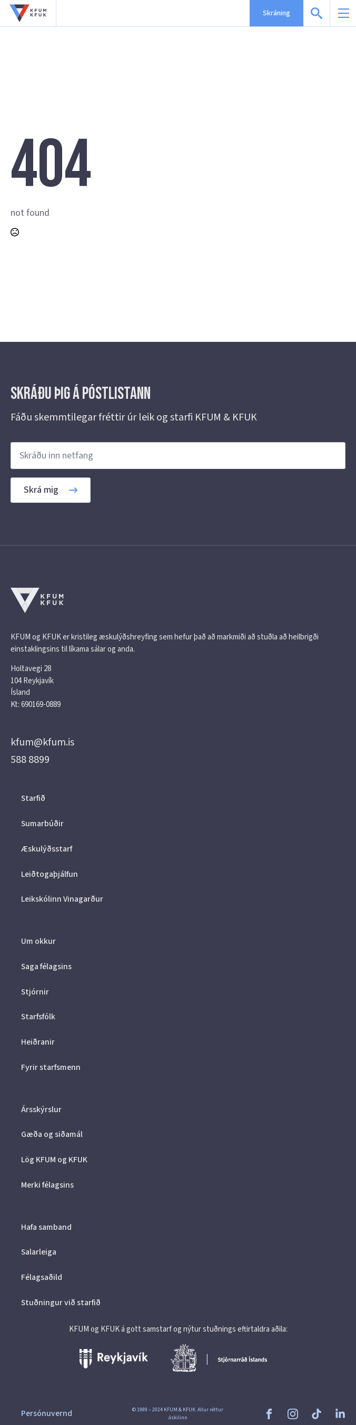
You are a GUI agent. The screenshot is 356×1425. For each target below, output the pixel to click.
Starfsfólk (38, 1016)
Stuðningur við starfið (61, 1302)
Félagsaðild (41, 1277)
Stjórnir (35, 992)
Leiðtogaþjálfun (49, 874)
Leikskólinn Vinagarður (62, 899)
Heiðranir (38, 1042)
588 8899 (30, 759)
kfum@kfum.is (42, 742)
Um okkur (38, 941)
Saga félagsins (46, 966)
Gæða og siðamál (52, 1134)
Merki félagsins (47, 1185)
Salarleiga (38, 1252)
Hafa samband (46, 1227)
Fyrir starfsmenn (51, 1067)
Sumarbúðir (42, 823)
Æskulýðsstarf (46, 849)
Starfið (33, 798)
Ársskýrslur (41, 1109)
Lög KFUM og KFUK (54, 1159)
